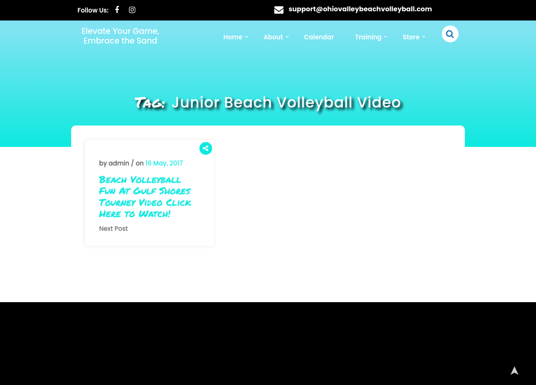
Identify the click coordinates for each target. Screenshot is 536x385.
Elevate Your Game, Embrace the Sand (121, 36)
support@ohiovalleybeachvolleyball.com (360, 9)
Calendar (319, 37)
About (273, 37)
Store (411, 37)
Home (232, 37)
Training (368, 37)
